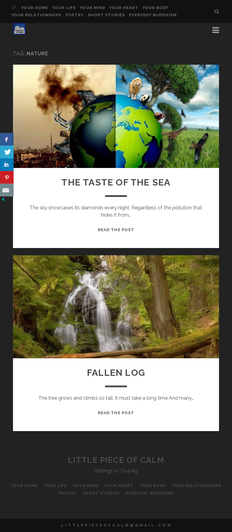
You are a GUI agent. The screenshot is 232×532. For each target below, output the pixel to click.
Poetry (75, 15)
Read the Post (116, 229)
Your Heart (123, 7)
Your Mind (92, 7)
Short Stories (106, 15)
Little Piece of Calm (116, 460)
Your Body (155, 7)
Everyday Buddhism (153, 15)
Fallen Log (116, 372)
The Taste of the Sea (115, 182)
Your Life (64, 7)
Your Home (34, 7)
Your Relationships (36, 15)
